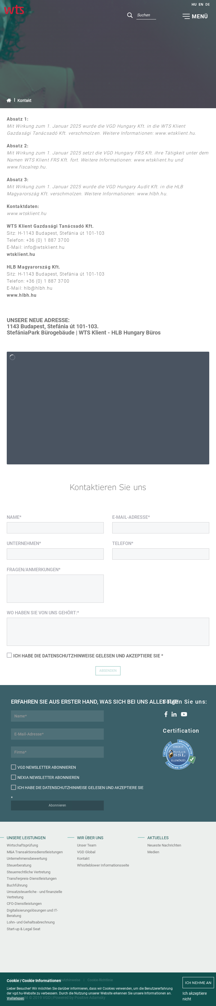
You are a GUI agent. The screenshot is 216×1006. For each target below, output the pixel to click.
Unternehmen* (24, 543)
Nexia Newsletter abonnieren (45, 777)
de (207, 4)
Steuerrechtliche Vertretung (28, 872)
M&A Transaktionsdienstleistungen (35, 852)
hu (194, 4)
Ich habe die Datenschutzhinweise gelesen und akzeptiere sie (57, 787)
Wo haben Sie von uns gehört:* (43, 612)
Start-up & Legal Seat (23, 929)
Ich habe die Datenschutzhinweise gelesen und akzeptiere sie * (85, 656)
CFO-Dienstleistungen (24, 903)
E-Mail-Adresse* (131, 517)
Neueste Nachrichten (164, 845)
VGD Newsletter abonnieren (43, 767)
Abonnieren (57, 805)
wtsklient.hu (21, 254)
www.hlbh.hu (22, 295)
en (201, 4)
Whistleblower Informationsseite (103, 865)
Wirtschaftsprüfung (22, 845)
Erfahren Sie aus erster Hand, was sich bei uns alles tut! (57, 701)
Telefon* (122, 543)
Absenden (108, 671)
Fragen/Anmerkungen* (33, 569)
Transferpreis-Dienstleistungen (32, 878)
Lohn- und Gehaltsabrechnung (31, 922)
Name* (14, 517)
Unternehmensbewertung (27, 858)
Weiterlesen (15, 998)
